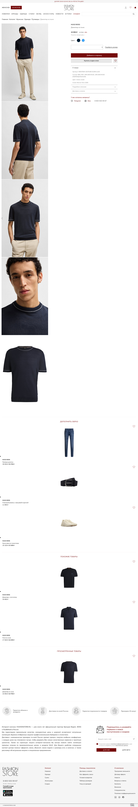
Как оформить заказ (86, 774)
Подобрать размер (111, 47)
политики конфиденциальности (119, 745)
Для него (126, 751)
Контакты (118, 784)
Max (88, 101)
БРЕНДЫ (15, 14)
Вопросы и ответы (120, 781)
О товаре (75, 68)
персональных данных (121, 746)
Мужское (16, 7)
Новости (59, 14)
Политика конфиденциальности (125, 793)
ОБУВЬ (38, 14)
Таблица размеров (86, 781)
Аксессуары (49, 781)
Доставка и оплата (78, 91)
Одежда (47, 774)
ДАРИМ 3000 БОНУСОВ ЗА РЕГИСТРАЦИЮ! (69, 1)
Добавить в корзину (94, 55)
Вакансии (118, 787)
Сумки (47, 777)
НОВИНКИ (6, 14)
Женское (6, 7)
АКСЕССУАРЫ (48, 14)
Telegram (76, 101)
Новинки (48, 771)
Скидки (76, 14)
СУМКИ (31, 14)
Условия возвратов (86, 777)
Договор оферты (120, 774)
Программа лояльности (122, 771)
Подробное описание (79, 87)
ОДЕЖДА (23, 14)
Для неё (106, 751)
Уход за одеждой (85, 784)
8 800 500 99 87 (101, 101)
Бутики (68, 14)
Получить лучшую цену (78, 35)
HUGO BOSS (75, 24)
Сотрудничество (120, 790)
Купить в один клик (91, 61)
